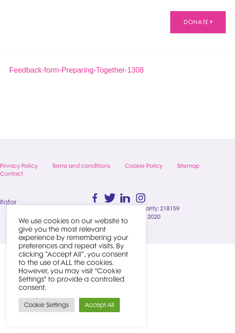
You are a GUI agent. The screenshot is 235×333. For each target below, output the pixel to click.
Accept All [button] (99, 304)
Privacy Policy (18, 165)
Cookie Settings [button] (46, 304)
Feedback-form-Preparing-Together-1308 (76, 70)
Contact (11, 173)
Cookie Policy (143, 165)
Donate (198, 21)
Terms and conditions (81, 165)
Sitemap (188, 165)
